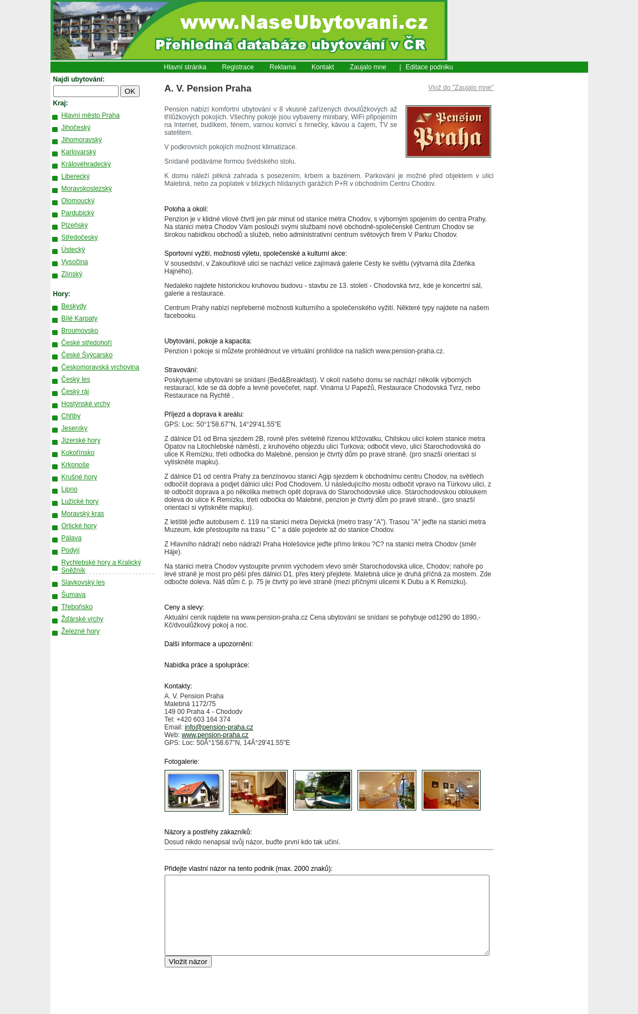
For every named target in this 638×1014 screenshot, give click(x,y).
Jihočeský (76, 127)
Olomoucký (78, 201)
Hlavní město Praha (91, 115)
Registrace (238, 67)
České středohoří (87, 343)
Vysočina (75, 262)
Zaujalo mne (368, 67)
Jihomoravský (82, 140)
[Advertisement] (541, 241)
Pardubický (78, 213)
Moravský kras (83, 514)
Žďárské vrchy (83, 619)
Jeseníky (75, 428)
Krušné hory (80, 477)
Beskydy (74, 306)
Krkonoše (76, 465)
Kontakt (323, 67)
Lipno (70, 489)
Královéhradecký (86, 164)
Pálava (72, 538)
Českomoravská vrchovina (101, 367)
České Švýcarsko (87, 355)
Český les (76, 379)
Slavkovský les (83, 582)
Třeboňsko (77, 607)
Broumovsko (80, 330)
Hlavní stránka (185, 67)
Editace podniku (429, 67)
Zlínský (72, 274)
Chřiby (71, 416)
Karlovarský (79, 152)
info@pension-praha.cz (219, 727)
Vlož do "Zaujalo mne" (461, 88)
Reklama (282, 67)
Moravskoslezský (87, 188)
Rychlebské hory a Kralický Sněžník (101, 566)
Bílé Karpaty (80, 318)
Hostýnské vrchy (86, 404)
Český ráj (75, 392)
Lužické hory (80, 501)
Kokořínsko (78, 453)
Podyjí (71, 550)
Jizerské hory (81, 440)
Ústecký (73, 249)
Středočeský (80, 237)
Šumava (74, 595)
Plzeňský (75, 225)
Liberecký (76, 176)
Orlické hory (79, 526)
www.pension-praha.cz (215, 735)
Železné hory (81, 631)
